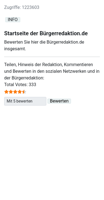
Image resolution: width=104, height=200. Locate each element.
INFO (13, 19)
